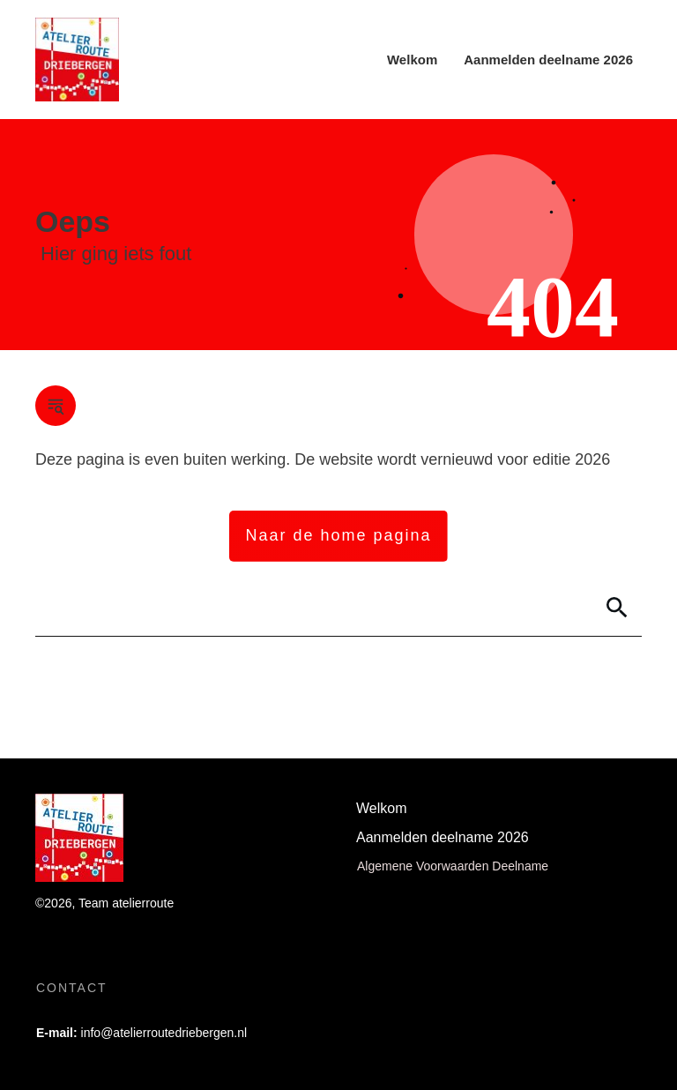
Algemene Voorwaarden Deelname (452, 866)
